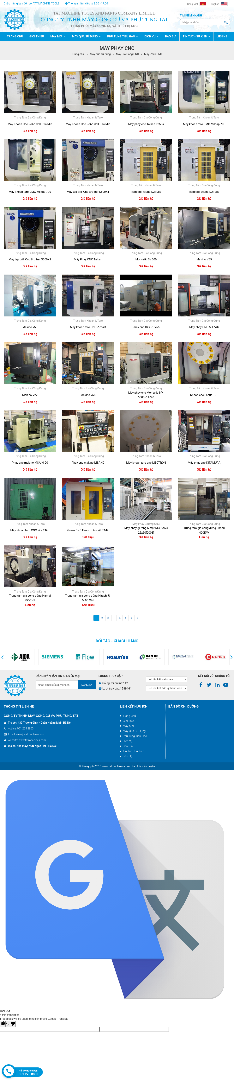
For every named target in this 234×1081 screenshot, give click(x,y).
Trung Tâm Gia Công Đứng (30, 117)
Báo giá (128, 746)
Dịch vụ (128, 741)
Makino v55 (29, 327)
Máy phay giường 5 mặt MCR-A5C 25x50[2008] (146, 530)
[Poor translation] (11, 1024)
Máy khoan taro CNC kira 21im (29, 530)
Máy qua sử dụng (100, 54)
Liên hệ (127, 756)
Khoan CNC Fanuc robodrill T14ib (88, 530)
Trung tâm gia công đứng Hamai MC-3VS (30, 598)
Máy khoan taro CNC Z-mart (88, 327)
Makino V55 (204, 259)
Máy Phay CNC (153, 54)
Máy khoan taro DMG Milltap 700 (204, 124)
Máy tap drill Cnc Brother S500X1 (88, 192)
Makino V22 (30, 395)
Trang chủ (129, 716)
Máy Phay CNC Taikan (88, 259)
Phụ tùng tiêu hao (135, 736)
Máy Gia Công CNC (127, 54)
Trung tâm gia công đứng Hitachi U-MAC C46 (88, 598)
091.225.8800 (28, 1074)
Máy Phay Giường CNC (146, 523)
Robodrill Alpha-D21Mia (146, 192)
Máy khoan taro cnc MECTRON (146, 462)
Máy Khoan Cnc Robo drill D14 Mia (30, 124)
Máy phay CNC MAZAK (204, 327)
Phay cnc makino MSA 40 (88, 462)
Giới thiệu (129, 721)
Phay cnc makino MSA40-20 (30, 462)
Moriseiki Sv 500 (146, 259)
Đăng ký (87, 684)
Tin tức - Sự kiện (133, 751)
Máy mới (128, 726)
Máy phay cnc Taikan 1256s (146, 124)
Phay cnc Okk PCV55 (146, 327)
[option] (40, 657)
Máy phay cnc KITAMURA (204, 462)
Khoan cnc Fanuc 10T (204, 395)
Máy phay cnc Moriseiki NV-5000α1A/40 (146, 395)
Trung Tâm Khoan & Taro (88, 117)
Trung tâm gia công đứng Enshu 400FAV (204, 530)
